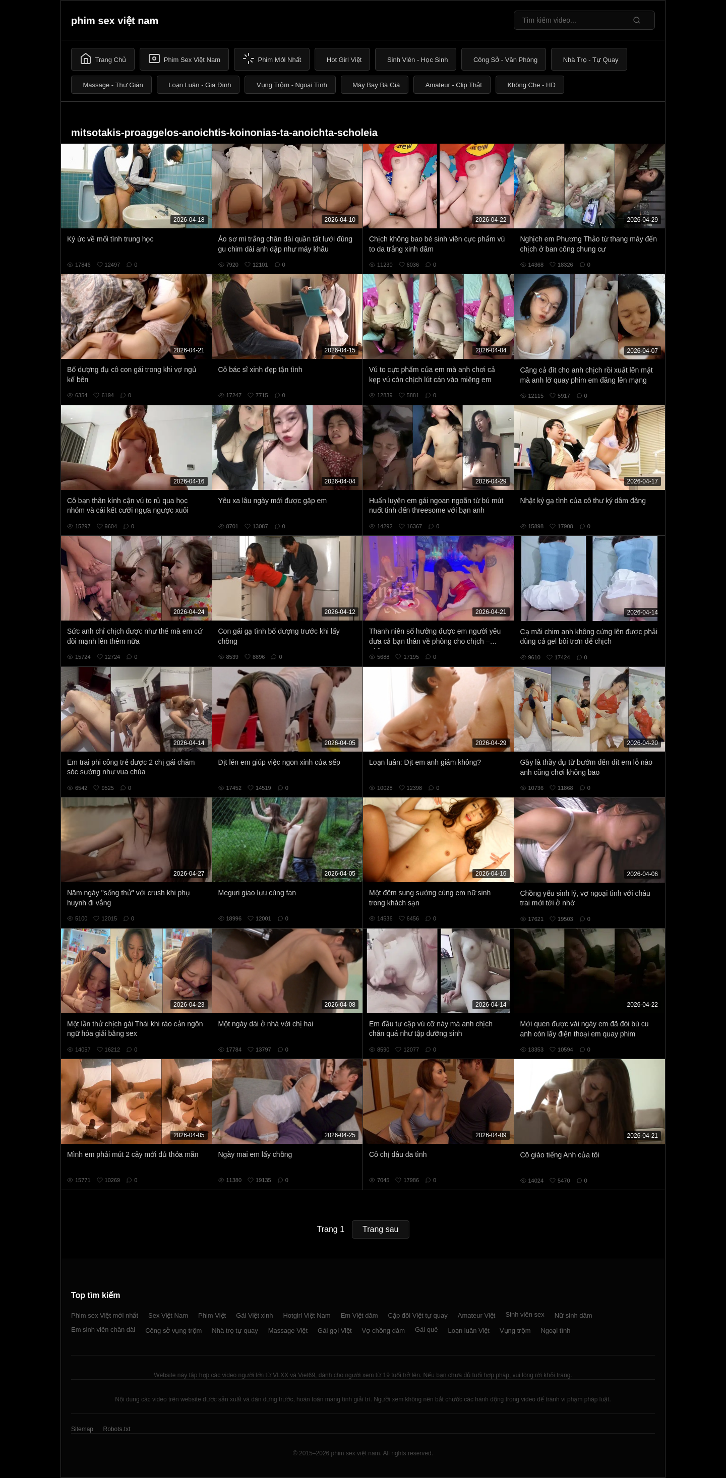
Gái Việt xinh (254, 1315)
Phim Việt (212, 1315)
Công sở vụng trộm (173, 1330)
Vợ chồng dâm (383, 1330)
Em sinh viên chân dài (103, 1329)
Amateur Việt (477, 1315)
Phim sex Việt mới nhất (104, 1315)
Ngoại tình (555, 1330)
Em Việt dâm (359, 1315)
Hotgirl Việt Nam (306, 1315)
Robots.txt (116, 1429)
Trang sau (380, 1229)
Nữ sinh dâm (573, 1315)
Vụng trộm (515, 1330)
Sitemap (82, 1429)
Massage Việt (288, 1330)
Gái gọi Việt (335, 1330)
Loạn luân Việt (469, 1330)
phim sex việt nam (114, 20)
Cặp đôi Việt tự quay (418, 1315)
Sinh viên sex (524, 1314)
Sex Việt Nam (168, 1315)
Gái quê (426, 1329)
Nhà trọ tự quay (235, 1330)
